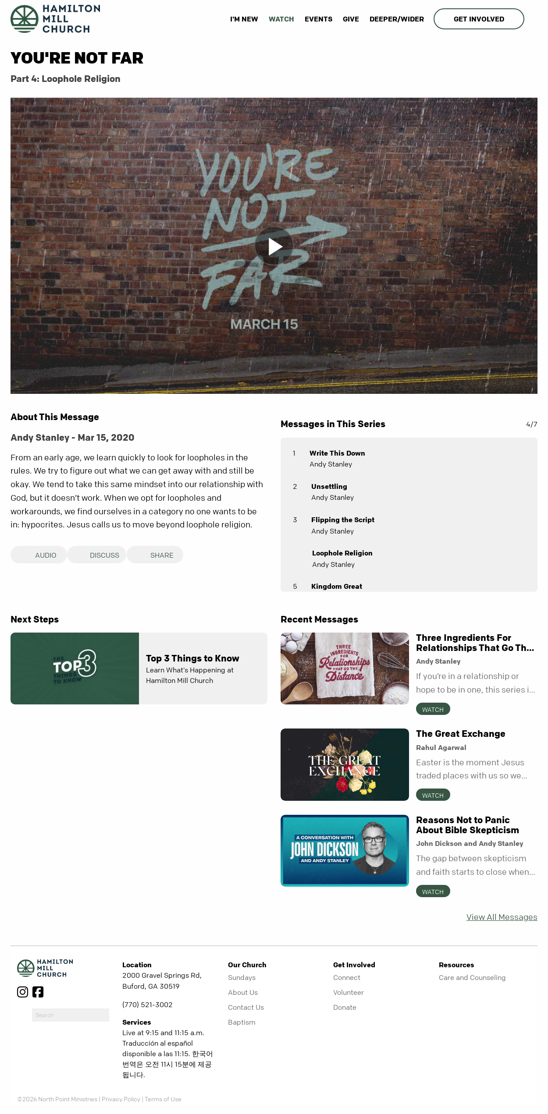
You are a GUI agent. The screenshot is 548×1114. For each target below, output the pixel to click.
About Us (243, 992)
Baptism (242, 1022)
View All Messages (501, 917)
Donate (344, 1007)
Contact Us (246, 1007)
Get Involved (479, 18)
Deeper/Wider (397, 18)
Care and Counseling (472, 977)
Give (351, 18)
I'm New (244, 18)
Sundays (242, 977)
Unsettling (329, 486)
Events (318, 18)
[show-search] (531, 18)
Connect (346, 977)
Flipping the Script (342, 519)
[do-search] (70, 1015)
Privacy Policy (121, 1099)
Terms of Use (163, 1099)
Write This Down (337, 453)
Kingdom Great (336, 586)
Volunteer (348, 992)
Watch (281, 18)
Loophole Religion (342, 552)
